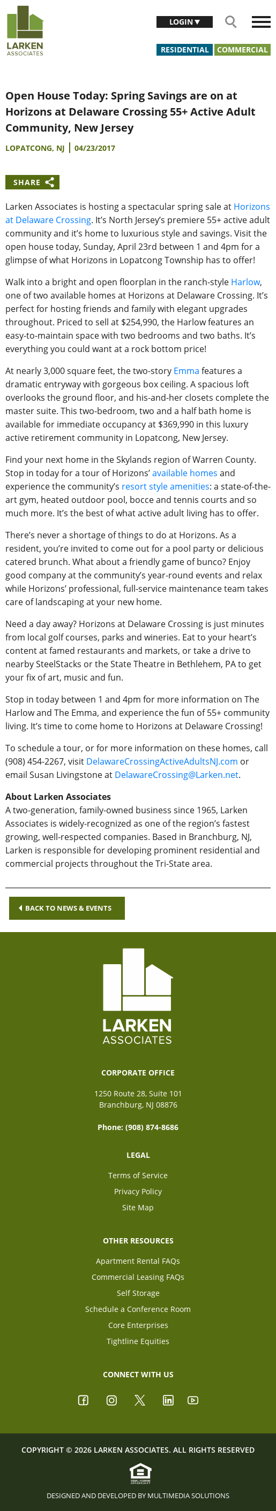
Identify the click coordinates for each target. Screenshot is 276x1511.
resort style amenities (166, 486)
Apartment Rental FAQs (138, 1261)
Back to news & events (65, 908)
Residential (185, 49)
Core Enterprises (138, 1325)
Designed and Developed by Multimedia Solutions (138, 1495)
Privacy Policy (138, 1191)
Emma (186, 371)
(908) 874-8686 (151, 1127)
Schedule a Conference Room (138, 1309)
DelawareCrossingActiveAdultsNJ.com (162, 761)
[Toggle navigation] (261, 22)
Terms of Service (138, 1175)
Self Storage (138, 1293)
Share (27, 182)
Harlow (245, 282)
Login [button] (182, 22)
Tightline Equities (138, 1341)
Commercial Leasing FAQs (138, 1277)
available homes (185, 473)
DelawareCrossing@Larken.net (176, 775)
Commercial (242, 49)
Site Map (138, 1207)
